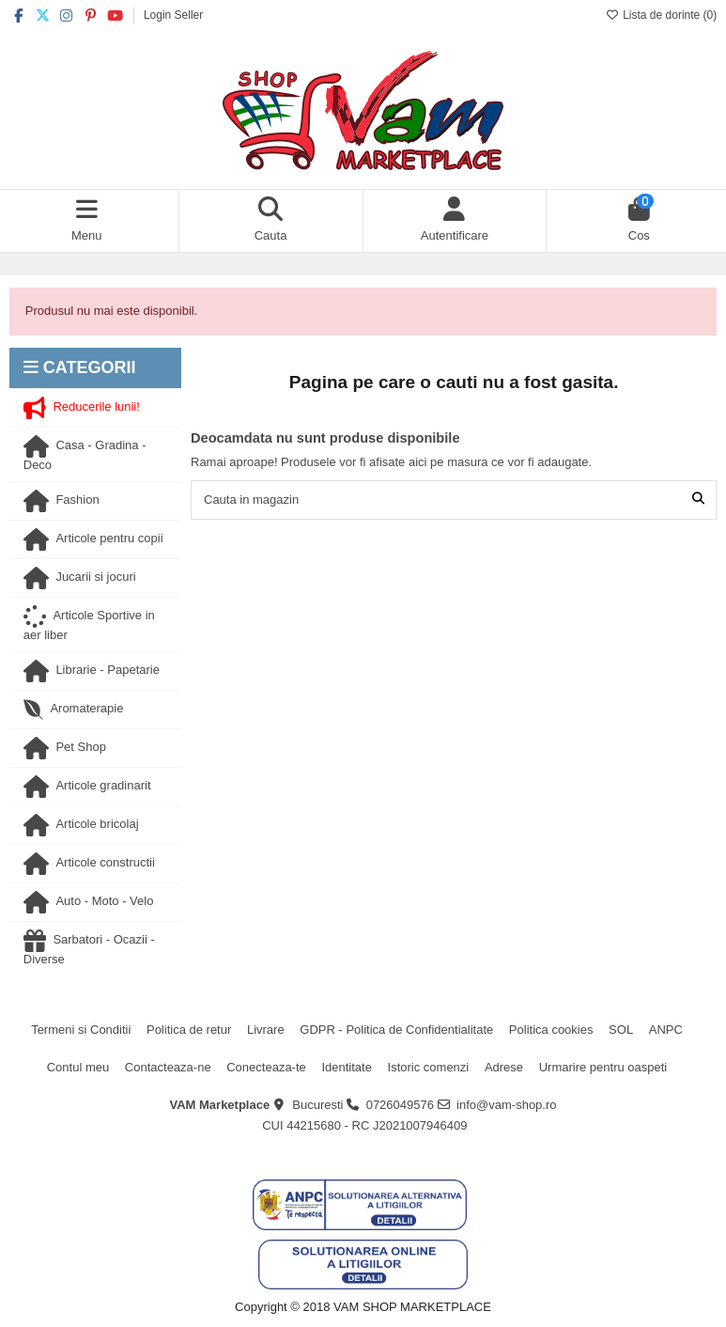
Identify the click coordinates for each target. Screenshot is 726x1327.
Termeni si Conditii (81, 1030)
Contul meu (78, 1067)
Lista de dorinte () (661, 15)
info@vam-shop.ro (506, 1105)
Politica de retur (189, 1030)
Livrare (266, 1030)
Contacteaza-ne (168, 1067)
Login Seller (173, 15)
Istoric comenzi (429, 1067)
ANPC (666, 1030)
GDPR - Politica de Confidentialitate (396, 1030)
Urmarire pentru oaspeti (603, 1067)
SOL (621, 1030)
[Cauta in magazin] (698, 500)
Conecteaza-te (266, 1067)
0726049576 (400, 1105)
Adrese (504, 1067)
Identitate (346, 1067)
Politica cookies (551, 1030)
